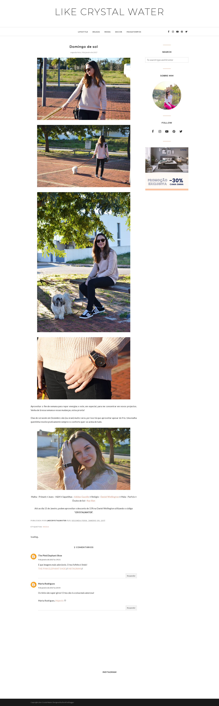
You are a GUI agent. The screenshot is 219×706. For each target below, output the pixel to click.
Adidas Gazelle (81, 496)
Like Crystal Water (109, 11)
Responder (131, 576)
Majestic (59, 600)
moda (46, 527)
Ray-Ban (91, 500)
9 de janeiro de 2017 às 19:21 (49, 560)
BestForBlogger (68, 702)
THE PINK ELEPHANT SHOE (52, 568)
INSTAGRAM (74, 568)
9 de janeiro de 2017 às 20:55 (49, 588)
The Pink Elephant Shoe (50, 555)
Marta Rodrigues (46, 583)
